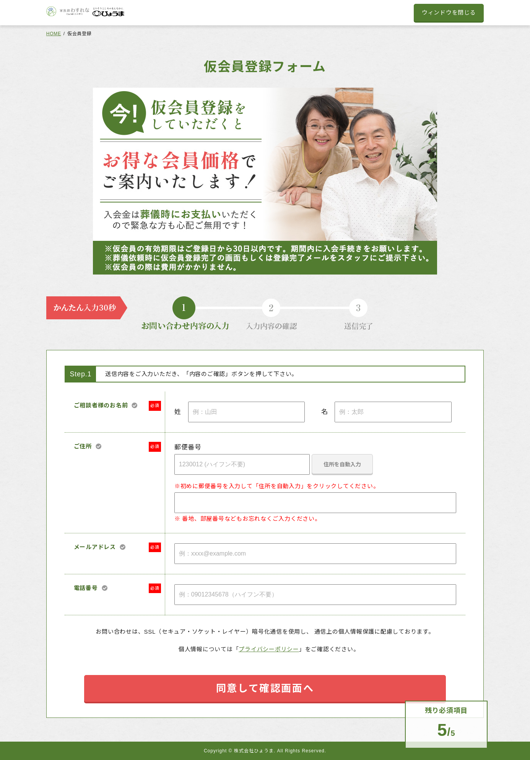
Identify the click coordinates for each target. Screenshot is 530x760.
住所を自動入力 (342, 464)
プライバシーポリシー (269, 649)
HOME (53, 33)
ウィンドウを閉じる (449, 12)
